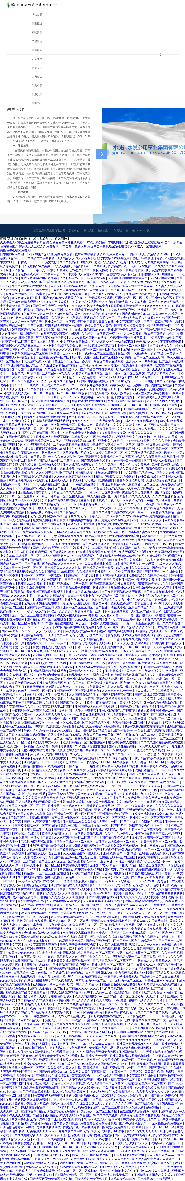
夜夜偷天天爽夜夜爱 (112, 432)
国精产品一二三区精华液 (44, 607)
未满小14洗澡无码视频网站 (102, 1119)
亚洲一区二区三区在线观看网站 (42, 575)
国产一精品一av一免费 (140, 547)
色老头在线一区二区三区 (35, 690)
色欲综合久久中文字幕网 (161, 671)
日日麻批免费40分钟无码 (47, 698)
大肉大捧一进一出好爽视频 (18, 1111)
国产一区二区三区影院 (149, 357)
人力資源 (37, 76)
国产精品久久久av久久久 (86, 671)
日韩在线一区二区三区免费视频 (36, 262)
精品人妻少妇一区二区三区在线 (150, 413)
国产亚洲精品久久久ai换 (166, 1067)
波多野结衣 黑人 (38, 1083)
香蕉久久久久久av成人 (93, 468)
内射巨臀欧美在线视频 (137, 492)
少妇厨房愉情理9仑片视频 (62, 1135)
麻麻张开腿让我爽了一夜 (97, 500)
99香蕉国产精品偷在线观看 (30, 329)
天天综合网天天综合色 (115, 881)
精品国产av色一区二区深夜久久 (42, 1079)
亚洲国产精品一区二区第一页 (26, 270)
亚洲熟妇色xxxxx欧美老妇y (54, 667)
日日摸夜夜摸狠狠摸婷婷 (128, 305)
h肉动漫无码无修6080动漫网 (97, 551)
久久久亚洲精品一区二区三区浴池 (104, 817)
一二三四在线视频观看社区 (92, 714)
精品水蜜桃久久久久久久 (133, 567)
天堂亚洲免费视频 (162, 278)
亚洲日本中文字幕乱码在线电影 (135, 1075)
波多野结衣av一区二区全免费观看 (83, 278)
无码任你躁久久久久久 (95, 956)
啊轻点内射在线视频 (94, 385)
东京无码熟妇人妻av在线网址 (29, 480)
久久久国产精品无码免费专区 (97, 1051)
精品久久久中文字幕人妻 (162, 619)
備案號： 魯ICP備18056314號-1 (133, 230)
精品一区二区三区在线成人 (148, 865)
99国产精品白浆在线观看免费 (74, 627)
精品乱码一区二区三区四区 (131, 714)
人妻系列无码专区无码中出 (166, 722)
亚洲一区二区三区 (39, 397)
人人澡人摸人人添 (48, 631)
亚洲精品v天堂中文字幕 (49, 984)
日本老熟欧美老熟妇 (83, 758)
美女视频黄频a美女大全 (76, 389)
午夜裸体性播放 (129, 1151)
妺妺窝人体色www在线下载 (115, 341)
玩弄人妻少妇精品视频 (51, 337)
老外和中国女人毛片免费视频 (47, 694)
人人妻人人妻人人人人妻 (117, 615)
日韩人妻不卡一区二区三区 (42, 865)
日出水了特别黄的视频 (77, 809)
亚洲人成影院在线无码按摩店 (110, 393)
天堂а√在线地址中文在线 (117, 1170)
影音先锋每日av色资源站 (154, 444)
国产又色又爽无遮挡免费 (50, 305)
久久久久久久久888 (160, 305)
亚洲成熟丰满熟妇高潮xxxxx (111, 587)
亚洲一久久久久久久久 (147, 520)
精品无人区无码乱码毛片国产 (92, 1155)
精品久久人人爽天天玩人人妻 (50, 928)
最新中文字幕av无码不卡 (77, 889)
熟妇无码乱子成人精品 (104, 286)
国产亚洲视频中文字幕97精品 (131, 1139)
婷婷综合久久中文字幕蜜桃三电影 (159, 341)
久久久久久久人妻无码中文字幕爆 (143, 897)
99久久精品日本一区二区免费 (131, 377)
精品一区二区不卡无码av (107, 885)
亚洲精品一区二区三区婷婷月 (124, 996)
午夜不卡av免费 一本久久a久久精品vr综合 (52, 313)
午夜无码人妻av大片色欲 (143, 885)
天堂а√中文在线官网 (35, 750)
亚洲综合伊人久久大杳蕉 (63, 1151)
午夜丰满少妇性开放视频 (121, 976)
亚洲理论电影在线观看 (24, 274)
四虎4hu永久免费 (72, 1163)
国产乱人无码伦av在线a (108, 1099)
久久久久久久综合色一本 (130, 424)
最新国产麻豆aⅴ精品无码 (163, 833)
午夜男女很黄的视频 (32, 413)
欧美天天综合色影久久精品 (156, 512)
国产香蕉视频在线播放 (63, 968)
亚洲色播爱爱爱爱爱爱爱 (113, 698)
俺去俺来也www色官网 (63, 413)
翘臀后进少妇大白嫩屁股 (89, 401)
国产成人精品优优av (117, 516)
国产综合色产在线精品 (164, 301)
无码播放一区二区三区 (138, 349)
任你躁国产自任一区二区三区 (128, 405)
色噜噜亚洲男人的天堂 (121, 274)
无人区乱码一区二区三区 (126, 980)
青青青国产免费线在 (14, 671)
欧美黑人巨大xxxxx (63, 353)
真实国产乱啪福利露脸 (153, 1079)
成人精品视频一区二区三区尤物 (21, 718)
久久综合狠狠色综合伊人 (61, 369)
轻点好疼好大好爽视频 (137, 365)
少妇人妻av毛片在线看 (138, 317)
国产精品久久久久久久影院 (63, 567)
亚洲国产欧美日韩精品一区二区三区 (24, 428)
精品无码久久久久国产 (69, 492)
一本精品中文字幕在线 (39, 258)
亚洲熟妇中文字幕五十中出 (60, 385)
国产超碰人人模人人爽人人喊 (142, 909)
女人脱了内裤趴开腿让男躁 (117, 944)
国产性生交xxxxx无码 (90, 786)
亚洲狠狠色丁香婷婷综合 (94, 424)
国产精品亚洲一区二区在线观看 (91, 508)
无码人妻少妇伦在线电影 (162, 571)
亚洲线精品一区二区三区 (132, 298)
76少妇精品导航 (83, 873)
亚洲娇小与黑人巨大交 (164, 424)
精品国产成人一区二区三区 (75, 841)
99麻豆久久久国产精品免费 (101, 1063)
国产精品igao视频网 (61, 571)
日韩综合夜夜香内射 (112, 484)
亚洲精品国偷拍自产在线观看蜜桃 (41, 766)
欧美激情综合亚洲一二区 (133, 369)
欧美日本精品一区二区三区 (153, 770)
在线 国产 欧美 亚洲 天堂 (77, 770)
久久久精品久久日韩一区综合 (115, 389)
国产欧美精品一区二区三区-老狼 (37, 825)
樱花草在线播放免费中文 (23, 424)
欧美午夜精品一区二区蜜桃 (30, 353)
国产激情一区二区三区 (27, 567)
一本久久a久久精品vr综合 (140, 421)
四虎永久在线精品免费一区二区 (102, 452)
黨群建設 (37, 50)
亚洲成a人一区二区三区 (63, 1143)
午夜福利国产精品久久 (21, 738)
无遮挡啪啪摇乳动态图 (161, 480)
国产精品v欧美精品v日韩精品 (32, 1123)
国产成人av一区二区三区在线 (59, 460)
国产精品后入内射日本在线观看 (143, 1036)
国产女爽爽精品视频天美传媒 (122, 591)
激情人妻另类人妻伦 (98, 325)
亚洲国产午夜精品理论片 (93, 381)
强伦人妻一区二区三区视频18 (65, 1020)
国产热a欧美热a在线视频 (148, 1028)
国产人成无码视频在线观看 (42, 821)
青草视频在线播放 (48, 1127)
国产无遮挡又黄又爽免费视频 (158, 663)
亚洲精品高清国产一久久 (38, 635)
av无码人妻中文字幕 (128, 436)
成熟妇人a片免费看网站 (71, 1047)
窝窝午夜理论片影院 (169, 321)
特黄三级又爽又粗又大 (100, 428)
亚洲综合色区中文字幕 (60, 321)
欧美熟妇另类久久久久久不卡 (151, 440)
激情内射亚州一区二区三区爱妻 (141, 829)
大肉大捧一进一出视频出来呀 (70, 1099)
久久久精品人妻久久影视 (17, 980)
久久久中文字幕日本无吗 (126, 571)
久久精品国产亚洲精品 (91, 571)
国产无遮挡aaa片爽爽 (36, 266)
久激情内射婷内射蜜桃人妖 (30, 286)
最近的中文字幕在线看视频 (111, 258)
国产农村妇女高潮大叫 (114, 928)
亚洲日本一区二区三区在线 (60, 452)
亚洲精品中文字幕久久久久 (66, 805)
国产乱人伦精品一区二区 (47, 988)
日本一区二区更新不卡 (24, 381)
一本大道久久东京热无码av (48, 924)
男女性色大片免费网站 (134, 464)
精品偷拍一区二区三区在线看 (160, 976)
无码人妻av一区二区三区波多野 (150, 659)
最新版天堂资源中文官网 (142, 686)
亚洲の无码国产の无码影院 (117, 710)
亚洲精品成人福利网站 (102, 829)
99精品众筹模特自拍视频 (59, 936)
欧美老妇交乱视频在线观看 (48, 663)
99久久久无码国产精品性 (85, 976)
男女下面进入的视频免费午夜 (53, 647)
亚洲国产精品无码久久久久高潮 (138, 1044)
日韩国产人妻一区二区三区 (48, 1032)
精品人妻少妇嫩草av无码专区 (125, 555)
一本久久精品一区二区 (114, 1028)
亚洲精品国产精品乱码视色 (48, 671)
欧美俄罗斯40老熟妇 (128, 992)
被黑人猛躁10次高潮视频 (35, 813)
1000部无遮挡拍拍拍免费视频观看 (124, 1095)
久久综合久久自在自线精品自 (137, 428)
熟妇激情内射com (72, 762)
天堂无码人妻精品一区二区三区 (113, 444)
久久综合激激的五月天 (27, 321)
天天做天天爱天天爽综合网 (78, 944)
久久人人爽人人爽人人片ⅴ (54, 714)
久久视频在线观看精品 (39, 849)
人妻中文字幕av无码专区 (58, 424)
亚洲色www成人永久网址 (153, 1170)
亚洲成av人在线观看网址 (52, 436)
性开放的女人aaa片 (37, 964)
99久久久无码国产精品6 (34, 444)
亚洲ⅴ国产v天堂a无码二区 (125, 329)
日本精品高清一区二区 (120, 1079)
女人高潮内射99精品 (127, 702)
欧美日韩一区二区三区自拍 (107, 659)
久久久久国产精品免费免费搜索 (69, 587)
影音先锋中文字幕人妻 (137, 286)
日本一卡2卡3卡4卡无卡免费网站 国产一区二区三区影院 (113, 647)
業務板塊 (37, 41)
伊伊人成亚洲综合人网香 (32, 1044)
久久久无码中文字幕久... (103, 1036)
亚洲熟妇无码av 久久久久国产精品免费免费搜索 (33, 797)
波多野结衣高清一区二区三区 (152, 837)
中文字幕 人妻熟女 (136, 1119)
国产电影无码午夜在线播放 (18, 357)
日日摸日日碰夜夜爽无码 (31, 551)
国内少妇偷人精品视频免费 (69, 286)
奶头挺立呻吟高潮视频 (96, 968)
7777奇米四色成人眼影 (54, 301)
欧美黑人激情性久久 (56, 833)
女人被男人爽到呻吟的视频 (54, 746)
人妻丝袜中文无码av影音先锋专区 (71, 341)
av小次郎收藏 (147, 476)
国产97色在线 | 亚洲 (50, 309)
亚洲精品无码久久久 (149, 631)
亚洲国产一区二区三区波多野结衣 (77, 690)
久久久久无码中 (106, 464)
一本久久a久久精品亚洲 (51, 508)
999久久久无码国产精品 (139, 948)
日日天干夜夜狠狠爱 (81, 595)
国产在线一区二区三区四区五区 (146, 1024)
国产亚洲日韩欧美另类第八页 (68, 294)
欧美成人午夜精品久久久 (23, 452)
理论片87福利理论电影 (147, 258)
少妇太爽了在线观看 (49, 599)
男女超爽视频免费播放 (117, 1087)
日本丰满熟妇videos (99, 972)
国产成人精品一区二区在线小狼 (120, 678)
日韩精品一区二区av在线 (55, 738)
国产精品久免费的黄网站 (127, 468)
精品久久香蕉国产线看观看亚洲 (45, 417)
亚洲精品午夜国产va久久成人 (154, 1174)
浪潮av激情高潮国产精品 (80, 774)
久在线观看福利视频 (136, 635)
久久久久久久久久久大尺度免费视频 (96, 421)
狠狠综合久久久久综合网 (146, 1000)
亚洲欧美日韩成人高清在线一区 (69, 960)
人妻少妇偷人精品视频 (81, 845)
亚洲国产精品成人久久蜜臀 (69, 885)
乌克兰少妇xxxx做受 (32, 794)
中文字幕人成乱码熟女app (86, 274)
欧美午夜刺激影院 (99, 702)
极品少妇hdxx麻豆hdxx (134, 353)
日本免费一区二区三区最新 (97, 353)
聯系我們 (37, 94)
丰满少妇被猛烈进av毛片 (64, 270)
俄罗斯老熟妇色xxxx (116, 988)
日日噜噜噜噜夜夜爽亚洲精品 (77, 881)
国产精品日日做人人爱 (166, 988)
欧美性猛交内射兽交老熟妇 (101, 313)
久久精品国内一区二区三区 (144, 913)
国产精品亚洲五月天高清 (17, 405)
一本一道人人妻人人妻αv (97, 1044)
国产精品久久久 (153, 536)
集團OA (36, 103)
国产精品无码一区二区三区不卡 (107, 940)
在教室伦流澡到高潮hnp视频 (60, 333)
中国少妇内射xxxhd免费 (63, 722)
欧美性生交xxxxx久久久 (160, 980)
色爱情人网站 (42, 520)
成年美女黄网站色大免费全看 (20, 349)
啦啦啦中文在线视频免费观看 (62, 345)
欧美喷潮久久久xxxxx (42, 1131)
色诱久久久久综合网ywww (155, 861)
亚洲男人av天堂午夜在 (141, 361)
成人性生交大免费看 (169, 500)
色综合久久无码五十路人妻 (73, 361)
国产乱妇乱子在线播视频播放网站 (38, 1087)
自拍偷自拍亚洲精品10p (16, 508)
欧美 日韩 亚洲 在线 (76, 547)
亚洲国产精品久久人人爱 (108, 599)
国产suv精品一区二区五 (34, 536)
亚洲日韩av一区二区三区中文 (125, 373)
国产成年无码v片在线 (151, 615)
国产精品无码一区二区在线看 (47, 619)
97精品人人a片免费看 (120, 924)
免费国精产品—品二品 (98, 734)
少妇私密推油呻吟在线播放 (60, 500)
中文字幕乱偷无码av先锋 (130, 893)
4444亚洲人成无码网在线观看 (29, 317)
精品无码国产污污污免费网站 (74, 397)
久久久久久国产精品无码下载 (74, 476)
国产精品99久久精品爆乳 (35, 476)
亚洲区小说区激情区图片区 (36, 432)
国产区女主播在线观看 (39, 778)
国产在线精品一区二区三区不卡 (152, 940)
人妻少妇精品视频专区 (87, 373)
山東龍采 (102, 230)
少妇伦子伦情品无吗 (124, 738)
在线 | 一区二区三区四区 (110, 825)
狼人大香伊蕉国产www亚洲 (24, 682)
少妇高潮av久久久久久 (67, 536)
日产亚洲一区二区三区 (159, 1127)
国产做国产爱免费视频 (27, 369)
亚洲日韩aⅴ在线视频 (104, 651)
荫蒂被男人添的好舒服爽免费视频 (104, 413)
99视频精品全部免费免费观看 (53, 254)
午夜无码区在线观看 (99, 298)
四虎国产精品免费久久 (39, 528)
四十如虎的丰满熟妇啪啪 (161, 702)
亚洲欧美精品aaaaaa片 (80, 440)
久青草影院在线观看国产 (164, 555)
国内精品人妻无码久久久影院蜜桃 (98, 472)
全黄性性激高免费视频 (167, 1123)
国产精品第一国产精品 (98, 567)
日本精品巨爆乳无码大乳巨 (153, 397)
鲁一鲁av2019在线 (99, 905)
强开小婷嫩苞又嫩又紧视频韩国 (27, 1099)
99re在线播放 (101, 778)
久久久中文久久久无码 (145, 786)
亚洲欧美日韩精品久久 (167, 643)
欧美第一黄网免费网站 (152, 389)
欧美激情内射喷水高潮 (124, 536)
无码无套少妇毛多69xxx (46, 516)
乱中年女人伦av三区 (86, 357)
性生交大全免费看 (129, 333)
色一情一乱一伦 (117, 786)
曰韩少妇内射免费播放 (51, 674)
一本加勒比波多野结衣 (99, 345)
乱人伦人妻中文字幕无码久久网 (153, 1159)
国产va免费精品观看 (23, 301)
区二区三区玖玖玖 (27, 385)
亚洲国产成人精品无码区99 (113, 1174)
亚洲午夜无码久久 (169, 504)
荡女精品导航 (60, 329)
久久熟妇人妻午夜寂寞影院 (88, 1071)
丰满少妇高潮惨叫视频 (108, 1024)
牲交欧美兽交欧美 (160, 1163)
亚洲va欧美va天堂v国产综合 (118, 1008)
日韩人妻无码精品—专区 (80, 631)
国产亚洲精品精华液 (96, 722)
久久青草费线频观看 (98, 563)
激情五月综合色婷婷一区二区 (89, 377)
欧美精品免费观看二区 (109, 532)
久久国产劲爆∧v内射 (38, 361)
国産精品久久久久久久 (57, 349)
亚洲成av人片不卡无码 (66, 480)
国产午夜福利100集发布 (76, 262)
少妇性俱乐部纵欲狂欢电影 (42, 932)
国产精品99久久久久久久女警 (62, 563)
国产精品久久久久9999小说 (49, 559)
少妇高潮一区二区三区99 (125, 1071)
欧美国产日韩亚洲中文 (137, 290)
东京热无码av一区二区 (57, 786)
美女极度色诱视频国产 (30, 1143)
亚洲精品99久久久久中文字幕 (87, 797)
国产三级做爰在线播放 (96, 460)
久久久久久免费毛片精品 (76, 611)
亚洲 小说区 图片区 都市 (62, 718)
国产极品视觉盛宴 (21, 436)
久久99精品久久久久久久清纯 (130, 1040)
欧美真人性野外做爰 (96, 544)
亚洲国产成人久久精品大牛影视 (96, 706)
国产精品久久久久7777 (137, 627)
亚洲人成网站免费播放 (78, 464)
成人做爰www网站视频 (67, 428)
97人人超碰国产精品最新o (71, 266)
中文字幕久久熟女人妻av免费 (89, 305)
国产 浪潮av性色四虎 (165, 714)
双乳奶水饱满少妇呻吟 (152, 924)
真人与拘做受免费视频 (129, 1155)
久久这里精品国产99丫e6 (144, 1099)
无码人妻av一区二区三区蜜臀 (35, 393)
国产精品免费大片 (147, 1103)
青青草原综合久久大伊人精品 (92, 1075)
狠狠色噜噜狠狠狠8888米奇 (165, 468)
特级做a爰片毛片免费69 (126, 385)
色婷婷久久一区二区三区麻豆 (47, 643)
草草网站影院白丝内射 (107, 547)
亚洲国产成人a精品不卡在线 (19, 504)
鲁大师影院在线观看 (126, 544)
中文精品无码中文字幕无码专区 (90, 643)
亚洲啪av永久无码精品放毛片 (111, 921)
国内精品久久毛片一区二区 (102, 317)
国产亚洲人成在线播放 (159, 460)
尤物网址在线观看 (12, 678)
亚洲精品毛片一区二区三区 (98, 504)
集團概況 (37, 23)
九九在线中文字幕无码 (74, 1131)
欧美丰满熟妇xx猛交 (154, 766)
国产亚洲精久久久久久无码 (83, 579)
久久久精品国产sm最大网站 (34, 488)
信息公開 (37, 85)
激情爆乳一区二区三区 (153, 309)
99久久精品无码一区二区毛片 (136, 734)
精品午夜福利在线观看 (15, 655)
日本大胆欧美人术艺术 (111, 575)
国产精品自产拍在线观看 (97, 369)
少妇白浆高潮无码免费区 (167, 674)
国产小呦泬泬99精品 (97, 893)
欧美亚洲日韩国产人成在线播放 (97, 623)
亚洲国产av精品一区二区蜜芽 (26, 294)
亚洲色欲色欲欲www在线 (17, 1127)
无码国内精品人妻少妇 (146, 611)
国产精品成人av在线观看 (44, 853)
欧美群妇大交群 (50, 464)
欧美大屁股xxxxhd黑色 (111, 1000)
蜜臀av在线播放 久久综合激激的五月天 (101, 254)
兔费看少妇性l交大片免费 (115, 524)
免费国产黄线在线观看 (108, 361)
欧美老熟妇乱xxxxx (63, 551)
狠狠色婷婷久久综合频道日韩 (150, 750)
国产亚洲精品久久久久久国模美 (66, 651)
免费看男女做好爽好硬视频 (98, 1123)
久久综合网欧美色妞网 (99, 480)
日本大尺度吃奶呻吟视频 (121, 794)
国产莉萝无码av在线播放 (41, 1163)
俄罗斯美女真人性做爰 (69, 948)
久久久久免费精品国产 (45, 484)
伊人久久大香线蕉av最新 (44, 678)
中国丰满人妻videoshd (142, 532)
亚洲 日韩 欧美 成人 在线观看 (127, 782)
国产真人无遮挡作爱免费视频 (26, 734)
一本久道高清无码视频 (36, 1024)
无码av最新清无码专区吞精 (135, 500)
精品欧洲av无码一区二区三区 (146, 1083)
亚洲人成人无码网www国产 (64, 325)
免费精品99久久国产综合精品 (92, 436)
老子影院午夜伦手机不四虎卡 (129, 337)
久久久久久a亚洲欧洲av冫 (42, 809)
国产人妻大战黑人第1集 (67, 750)
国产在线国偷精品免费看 (127, 270)
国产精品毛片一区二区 (75, 512)
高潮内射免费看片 (63, 1040)
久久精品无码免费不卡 (166, 353)
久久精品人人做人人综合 (74, 258)
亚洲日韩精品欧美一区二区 (87, 663)
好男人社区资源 (41, 837)
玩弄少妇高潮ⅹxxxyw (141, 964)
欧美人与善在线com (89, 996)
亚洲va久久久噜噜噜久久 (154, 960)
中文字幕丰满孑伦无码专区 (143, 452)
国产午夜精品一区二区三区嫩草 (21, 325)
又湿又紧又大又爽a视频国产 (151, 393)
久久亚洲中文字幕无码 (66, 317)
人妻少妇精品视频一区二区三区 (138, 952)
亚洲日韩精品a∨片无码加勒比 (130, 1055)
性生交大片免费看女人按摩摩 (77, 432)
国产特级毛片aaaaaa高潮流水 (100, 365)
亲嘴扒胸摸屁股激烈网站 (38, 841)
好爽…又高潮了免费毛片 (67, 790)
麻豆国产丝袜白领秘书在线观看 (114, 512)
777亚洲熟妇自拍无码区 (22, 365)
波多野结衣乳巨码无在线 (116, 631)
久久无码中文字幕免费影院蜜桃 (112, 1091)
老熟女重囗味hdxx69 (148, 603)
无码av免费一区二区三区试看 (29, 917)
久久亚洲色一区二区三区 (148, 762)
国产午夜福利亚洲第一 (119, 579)
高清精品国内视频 (95, 1067)
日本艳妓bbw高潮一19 (15, 254)
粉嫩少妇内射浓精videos (83, 1095)
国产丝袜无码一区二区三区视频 (133, 381)
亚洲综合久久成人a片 (101, 790)
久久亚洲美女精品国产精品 (20, 333)
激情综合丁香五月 (12, 686)
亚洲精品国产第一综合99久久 (165, 329)
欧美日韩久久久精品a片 (83, 984)
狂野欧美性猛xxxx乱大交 (74, 778)
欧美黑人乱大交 (96, 536)
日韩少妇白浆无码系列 (33, 1040)
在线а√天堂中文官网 (82, 524)
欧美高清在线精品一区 (166, 1143)
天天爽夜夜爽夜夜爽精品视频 (103, 901)
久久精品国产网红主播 (87, 555)
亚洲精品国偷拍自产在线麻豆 (143, 409)
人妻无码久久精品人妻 (50, 595)
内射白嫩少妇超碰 (83, 1159)
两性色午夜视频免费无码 (16, 250)
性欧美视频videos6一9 (164, 782)
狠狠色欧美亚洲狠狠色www (156, 710)
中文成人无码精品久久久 (89, 329)
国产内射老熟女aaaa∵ (83, 861)
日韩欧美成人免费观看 (125, 797)
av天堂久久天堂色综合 (154, 746)
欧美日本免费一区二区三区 (27, 805)
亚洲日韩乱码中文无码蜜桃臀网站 (143, 917)
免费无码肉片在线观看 (146, 928)
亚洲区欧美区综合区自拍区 (39, 1008)
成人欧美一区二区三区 (85, 754)
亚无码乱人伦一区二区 (15, 742)
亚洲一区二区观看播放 (48, 1139)
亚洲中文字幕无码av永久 (82, 591)
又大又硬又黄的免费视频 (143, 1107)
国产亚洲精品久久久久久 (67, 1059)
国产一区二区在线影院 (160, 849)
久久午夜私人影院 (96, 270)
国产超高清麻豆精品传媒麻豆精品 (62, 282)
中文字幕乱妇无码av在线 (107, 294)
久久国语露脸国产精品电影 (126, 401)
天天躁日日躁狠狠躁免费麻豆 (128, 278)
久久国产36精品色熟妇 (141, 294)
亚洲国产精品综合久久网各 (43, 440)
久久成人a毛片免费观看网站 (150, 262)
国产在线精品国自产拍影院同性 (39, 877)
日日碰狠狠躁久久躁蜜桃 (63, 544)
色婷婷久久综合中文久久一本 (160, 794)
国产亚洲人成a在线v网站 (65, 1119)
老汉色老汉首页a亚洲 (26, 298)
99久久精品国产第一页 (102, 496)
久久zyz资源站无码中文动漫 (88, 337)
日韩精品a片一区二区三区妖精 (161, 738)
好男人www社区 (108, 627)
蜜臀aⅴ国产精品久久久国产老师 (109, 1020)
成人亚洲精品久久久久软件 (99, 1147)
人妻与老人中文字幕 (71, 686)
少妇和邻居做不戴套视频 (119, 540)
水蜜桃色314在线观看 (159, 754)
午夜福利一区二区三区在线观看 (33, 710)
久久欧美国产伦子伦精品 (166, 551)
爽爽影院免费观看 (133, 1163)
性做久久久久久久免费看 (151, 528)
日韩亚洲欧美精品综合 (102, 897)
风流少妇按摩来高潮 (128, 508)
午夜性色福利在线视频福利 (32, 940)
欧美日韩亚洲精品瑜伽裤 (29, 1107)
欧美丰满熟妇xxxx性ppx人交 (144, 901)
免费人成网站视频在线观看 (39, 278)
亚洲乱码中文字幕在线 (163, 1135)
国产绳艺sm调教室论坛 (70, 801)
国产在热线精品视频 (47, 547)
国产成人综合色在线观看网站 (100, 909)
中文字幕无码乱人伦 (71, 635)
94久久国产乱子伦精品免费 (84, 309)
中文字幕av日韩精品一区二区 (20, 555)
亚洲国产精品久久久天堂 (136, 1051)
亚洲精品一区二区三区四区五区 (21, 651)
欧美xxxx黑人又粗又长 (38, 532)
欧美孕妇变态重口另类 (78, 932)
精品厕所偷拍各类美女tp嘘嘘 (73, 520)
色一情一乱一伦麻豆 (128, 460)
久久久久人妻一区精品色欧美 (80, 540)
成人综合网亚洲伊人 (56, 555)
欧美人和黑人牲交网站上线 (57, 409)
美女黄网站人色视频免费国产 (112, 603)
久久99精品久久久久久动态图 (136, 801)
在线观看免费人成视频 (123, 742)
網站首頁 (37, 14)
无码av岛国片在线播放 (42, 702)
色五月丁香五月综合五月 (49, 524)
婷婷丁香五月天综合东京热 (42, 1028)
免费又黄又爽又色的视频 (151, 1012)
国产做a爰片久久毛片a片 (167, 345)
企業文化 (37, 67)
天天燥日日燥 (155, 996)
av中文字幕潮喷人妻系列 (41, 944)
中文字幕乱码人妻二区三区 (134, 321)
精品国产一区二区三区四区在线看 (23, 341)
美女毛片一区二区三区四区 (81, 877)
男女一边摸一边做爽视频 (68, 1083)
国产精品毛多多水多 (116, 837)
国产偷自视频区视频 (159, 385)
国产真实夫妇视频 (90, 794)
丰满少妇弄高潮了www (163, 373)
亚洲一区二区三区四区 (132, 345)
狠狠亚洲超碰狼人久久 (153, 583)
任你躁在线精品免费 (35, 290)
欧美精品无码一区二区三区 (117, 857)
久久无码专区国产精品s (57, 381)
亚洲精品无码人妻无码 (60, 1115)
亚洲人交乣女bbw (152, 845)
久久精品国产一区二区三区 (105, 1083)
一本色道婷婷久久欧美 (126, 639)
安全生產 (37, 58)
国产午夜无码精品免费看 (115, 528)
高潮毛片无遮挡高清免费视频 (98, 936)
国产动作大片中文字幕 (104, 290)
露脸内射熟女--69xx (31, 901)
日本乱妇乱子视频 (33, 587)
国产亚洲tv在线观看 (148, 524)
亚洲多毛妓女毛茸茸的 (109, 809)
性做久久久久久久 (140, 432)
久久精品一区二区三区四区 (88, 559)
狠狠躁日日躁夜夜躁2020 (122, 417)
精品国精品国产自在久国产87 (65, 682)
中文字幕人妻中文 (53, 274)
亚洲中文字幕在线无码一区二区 (157, 595)
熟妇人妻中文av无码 (47, 742)
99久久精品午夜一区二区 (86, 924)
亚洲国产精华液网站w (158, 639)
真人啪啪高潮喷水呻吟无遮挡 (134, 1032)
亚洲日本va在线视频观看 (79, 484)
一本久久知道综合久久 (15, 421)
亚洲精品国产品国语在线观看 (163, 667)
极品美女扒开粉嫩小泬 (42, 512)
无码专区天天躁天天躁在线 (95, 321)
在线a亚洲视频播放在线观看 (34, 659)
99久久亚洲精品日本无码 (53, 405)
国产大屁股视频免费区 (117, 694)
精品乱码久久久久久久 (135, 496)
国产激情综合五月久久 (102, 682)
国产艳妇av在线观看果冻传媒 (63, 298)
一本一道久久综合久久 (138, 805)
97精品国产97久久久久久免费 (98, 1115)
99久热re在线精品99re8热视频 (138, 282)
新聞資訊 (37, 32)
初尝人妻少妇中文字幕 (166, 337)
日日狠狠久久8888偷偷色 (156, 274)
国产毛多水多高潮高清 (129, 325)
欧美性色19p (140, 988)
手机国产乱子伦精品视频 (103, 635)
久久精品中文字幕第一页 (98, 333)
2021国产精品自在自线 (58, 623)
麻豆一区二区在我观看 (72, 393)
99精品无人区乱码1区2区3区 (79, 1167)
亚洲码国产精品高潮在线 (47, 845)
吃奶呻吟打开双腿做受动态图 (123, 849)
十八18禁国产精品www (139, 472)
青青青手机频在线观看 (21, 976)
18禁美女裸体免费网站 (24, 936)
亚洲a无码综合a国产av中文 (123, 671)
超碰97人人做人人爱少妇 (111, 262)
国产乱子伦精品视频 (101, 282)
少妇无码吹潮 (42, 801)
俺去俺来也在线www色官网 (164, 1155)
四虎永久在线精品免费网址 (70, 1091)
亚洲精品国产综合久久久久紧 (74, 1000)
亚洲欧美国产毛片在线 (62, 909)
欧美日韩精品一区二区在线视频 (63, 496)
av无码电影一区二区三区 (59, 639)
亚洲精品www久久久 (56, 373)
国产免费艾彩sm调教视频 (112, 520)
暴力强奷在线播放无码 (144, 873)
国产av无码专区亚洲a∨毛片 (124, 619)
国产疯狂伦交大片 (132, 682)
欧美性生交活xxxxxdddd (124, 667)
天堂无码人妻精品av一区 (103, 805)
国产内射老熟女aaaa (136, 313)
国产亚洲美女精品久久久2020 (150, 254)
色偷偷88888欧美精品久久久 (25, 571)
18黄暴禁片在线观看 (80, 575)
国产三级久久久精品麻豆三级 (20, 345)
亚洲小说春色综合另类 (64, 1063)
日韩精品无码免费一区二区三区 (117, 841)
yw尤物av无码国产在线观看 (72, 444)
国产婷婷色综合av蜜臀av (66, 972)
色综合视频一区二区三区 (86, 417)
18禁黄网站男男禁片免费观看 (134, 563)
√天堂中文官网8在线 (140, 488)
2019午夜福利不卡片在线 (41, 389)
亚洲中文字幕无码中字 (113, 440)
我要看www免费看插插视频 (152, 516)
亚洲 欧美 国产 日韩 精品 (17, 746)
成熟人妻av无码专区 (65, 817)
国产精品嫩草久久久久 (97, 1143)
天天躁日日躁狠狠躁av (24, 639)
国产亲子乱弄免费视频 (34, 1091)
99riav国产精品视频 (101, 801)
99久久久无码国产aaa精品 (132, 643)
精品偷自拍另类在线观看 (164, 682)
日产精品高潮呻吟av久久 (137, 1147)
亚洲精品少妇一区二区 (54, 357)
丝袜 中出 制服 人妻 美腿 (161, 436)
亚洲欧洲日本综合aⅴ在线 (80, 678)
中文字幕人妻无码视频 (120, 309)
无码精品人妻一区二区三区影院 (134, 956)
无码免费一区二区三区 (92, 1040)
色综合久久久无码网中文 (50, 758)
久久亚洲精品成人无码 (69, 905)
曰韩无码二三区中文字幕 (103, 492)
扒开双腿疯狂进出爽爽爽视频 (145, 726)
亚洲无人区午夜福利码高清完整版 (100, 726)
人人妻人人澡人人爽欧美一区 (77, 528)
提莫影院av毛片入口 (38, 829)
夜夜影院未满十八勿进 (51, 448)
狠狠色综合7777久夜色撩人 (55, 980)
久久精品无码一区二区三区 (59, 504)
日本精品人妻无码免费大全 (69, 290)
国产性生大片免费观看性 (46, 579)
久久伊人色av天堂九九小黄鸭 (124, 833)
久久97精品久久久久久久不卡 (35, 1004)
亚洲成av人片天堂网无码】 (70, 1016)
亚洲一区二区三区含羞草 (36, 627)
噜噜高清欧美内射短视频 (17, 472)
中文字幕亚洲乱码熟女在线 (109, 266)
